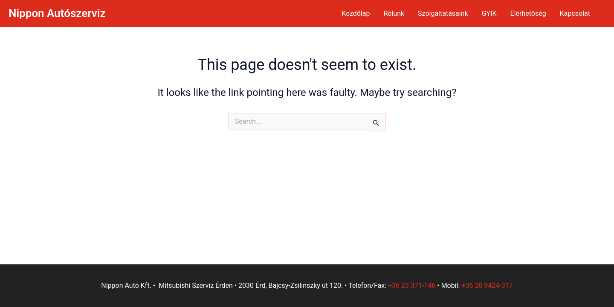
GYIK (489, 13)
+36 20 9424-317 (487, 285)
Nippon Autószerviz (57, 13)
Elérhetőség (528, 13)
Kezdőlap (356, 13)
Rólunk (393, 13)
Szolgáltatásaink (443, 13)
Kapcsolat (575, 13)
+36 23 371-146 (411, 285)
